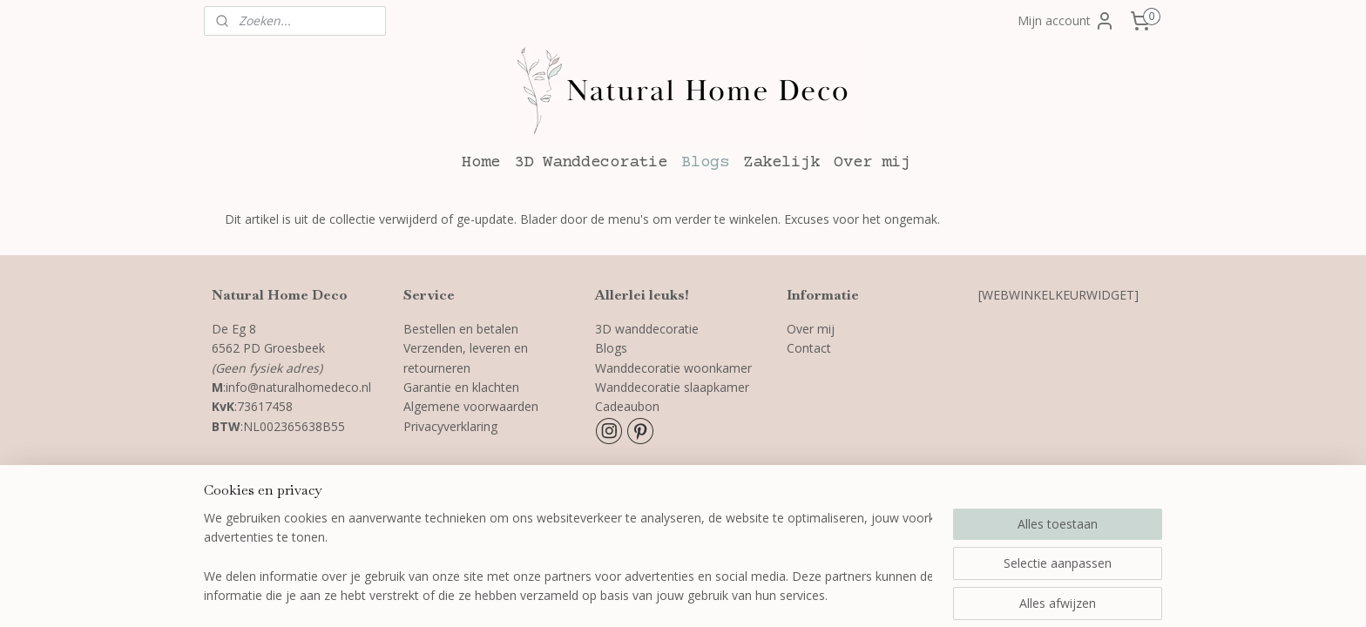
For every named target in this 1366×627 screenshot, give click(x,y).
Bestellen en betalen (460, 328)
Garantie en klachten (461, 387)
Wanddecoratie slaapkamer (672, 387)
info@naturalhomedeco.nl (298, 387)
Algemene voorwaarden (470, 406)
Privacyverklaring (452, 426)
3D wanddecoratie (647, 328)
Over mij (872, 162)
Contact (809, 348)
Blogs (705, 162)
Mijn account (1066, 20)
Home (481, 162)
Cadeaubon (627, 406)
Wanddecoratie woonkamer (673, 368)
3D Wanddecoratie (590, 162)
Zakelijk (781, 162)
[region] (568, 558)
